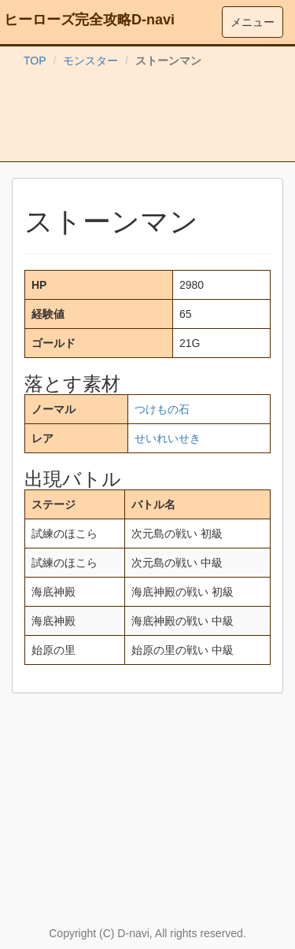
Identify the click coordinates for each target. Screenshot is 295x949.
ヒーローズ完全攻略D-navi (89, 20)
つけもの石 (162, 409)
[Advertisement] (148, 118)
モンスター (90, 60)
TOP (35, 60)
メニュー (252, 22)
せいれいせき (168, 438)
